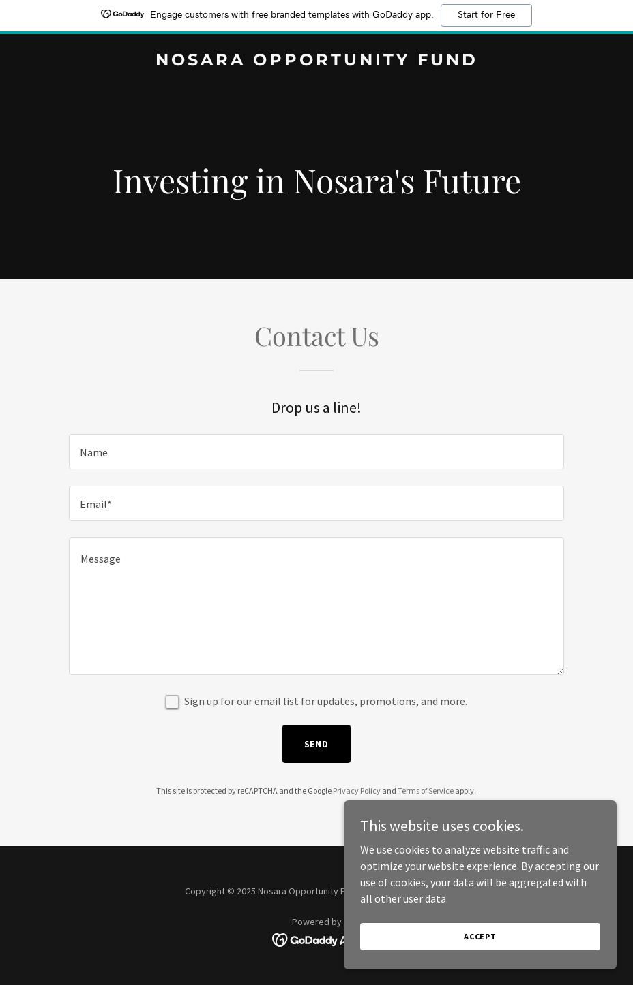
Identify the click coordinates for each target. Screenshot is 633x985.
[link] (317, 61)
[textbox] (316, 451)
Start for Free (486, 15)
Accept (480, 936)
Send (316, 744)
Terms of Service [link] (426, 790)
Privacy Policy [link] (357, 790)
